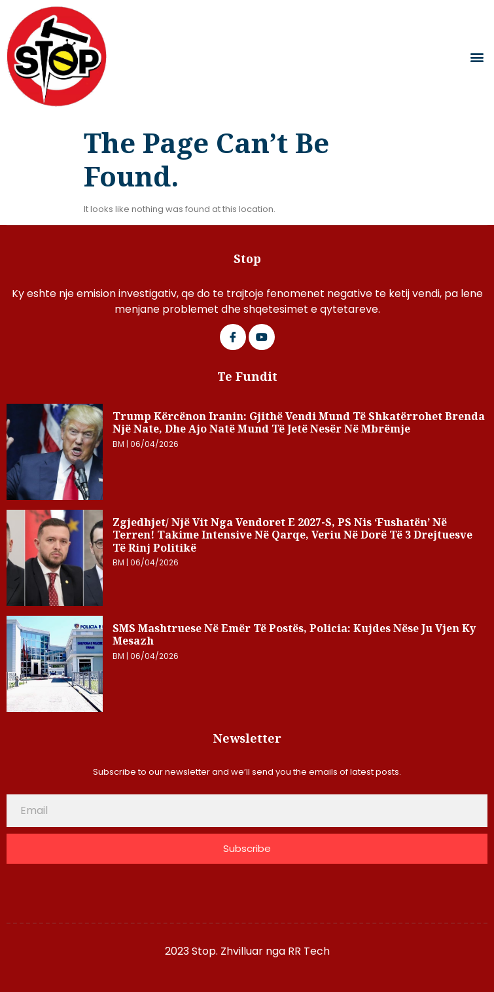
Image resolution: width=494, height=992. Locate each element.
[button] (476, 56)
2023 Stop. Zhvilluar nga (226, 951)
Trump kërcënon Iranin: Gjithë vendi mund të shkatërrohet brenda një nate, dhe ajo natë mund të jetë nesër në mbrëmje (299, 422)
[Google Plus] (262, 337)
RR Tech (309, 951)
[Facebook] (233, 337)
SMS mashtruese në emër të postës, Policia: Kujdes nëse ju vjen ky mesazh (294, 634)
